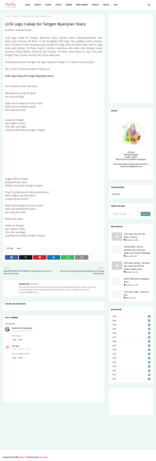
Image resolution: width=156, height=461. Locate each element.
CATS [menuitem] (115, 5)
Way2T (23, 457)
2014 (131, 366)
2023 (131, 329)
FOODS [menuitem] (48, 5)
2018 (131, 350)
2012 (131, 375)
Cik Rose (10, 30)
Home (7, 16)
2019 (131, 345)
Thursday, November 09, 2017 (22, 331)
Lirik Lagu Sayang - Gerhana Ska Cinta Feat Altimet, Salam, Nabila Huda (137, 266)
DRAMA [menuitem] (69, 5)
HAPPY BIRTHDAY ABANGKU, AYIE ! (137, 280)
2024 (131, 325)
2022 (131, 333)
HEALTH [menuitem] (106, 5)
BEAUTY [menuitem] (37, 5)
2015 (131, 362)
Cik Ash (15, 346)
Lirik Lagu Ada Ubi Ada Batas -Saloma (134, 235)
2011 (131, 379)
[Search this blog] (126, 214)
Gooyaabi (44, 457)
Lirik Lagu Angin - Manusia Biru (136, 293)
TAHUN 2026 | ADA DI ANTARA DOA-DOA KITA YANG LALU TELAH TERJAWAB (137, 250)
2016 (131, 358)
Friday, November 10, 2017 (21, 349)
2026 (131, 316)
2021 (131, 337)
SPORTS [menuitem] (95, 5)
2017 (131, 354)
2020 (131, 341)
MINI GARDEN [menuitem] (82, 5)
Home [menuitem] (27, 5)
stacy (19, 248)
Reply (14, 340)
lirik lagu (14, 16)
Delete (21, 340)
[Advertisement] (53, 154)
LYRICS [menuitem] (59, 5)
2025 (131, 320)
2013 (131, 370)
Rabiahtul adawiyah (22, 328)
